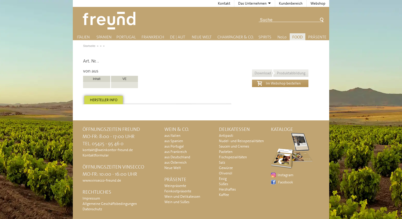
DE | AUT (177, 37)
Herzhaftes (227, 189)
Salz (222, 162)
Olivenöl (225, 173)
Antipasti (226, 135)
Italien (83, 37)
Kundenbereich (291, 3)
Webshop (317, 3)
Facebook (285, 182)
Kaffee (224, 194)
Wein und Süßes (176, 202)
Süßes (223, 184)
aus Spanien (173, 141)
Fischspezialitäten (233, 157)
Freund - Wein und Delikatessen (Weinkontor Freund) (110, 21)
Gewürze (226, 167)
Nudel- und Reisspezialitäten (241, 141)
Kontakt (224, 3)
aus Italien (172, 135)
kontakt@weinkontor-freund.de (108, 150)
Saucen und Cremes (234, 146)
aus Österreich (175, 162)
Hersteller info (103, 100)
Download (280, 73)
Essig (223, 178)
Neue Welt (202, 37)
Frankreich (153, 37)
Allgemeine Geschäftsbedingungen (110, 203)
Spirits (264, 37)
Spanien (104, 37)
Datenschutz (92, 209)
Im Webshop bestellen (279, 83)
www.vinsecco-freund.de (102, 180)
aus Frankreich (175, 151)
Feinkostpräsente (177, 191)
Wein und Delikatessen (182, 196)
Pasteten (226, 151)
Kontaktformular (96, 155)
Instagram (285, 175)
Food (297, 37)
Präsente (317, 37)
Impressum (91, 198)
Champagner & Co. (235, 37)
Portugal (126, 37)
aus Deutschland (177, 157)
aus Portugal (174, 146)
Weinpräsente (175, 185)
